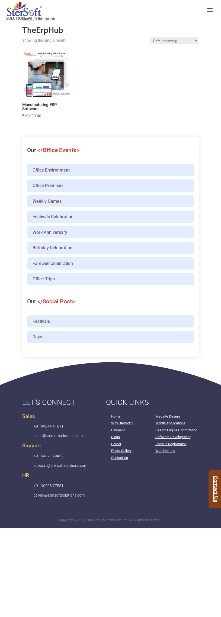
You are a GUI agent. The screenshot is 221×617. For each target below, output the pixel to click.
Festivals (41, 321)
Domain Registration (171, 444)
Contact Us (119, 458)
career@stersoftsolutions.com (59, 495)
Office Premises (48, 185)
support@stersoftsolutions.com (60, 465)
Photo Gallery (121, 451)
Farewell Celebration (53, 263)
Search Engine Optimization (176, 430)
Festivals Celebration (53, 216)
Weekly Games (47, 201)
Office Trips (44, 278)
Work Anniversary (50, 232)
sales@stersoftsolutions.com (58, 436)
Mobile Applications (170, 423)
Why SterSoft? (122, 423)
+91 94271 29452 (48, 456)
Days (37, 336)
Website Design (167, 416)
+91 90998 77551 (48, 486)
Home (115, 416)
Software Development (173, 437)
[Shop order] (174, 40)
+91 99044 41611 (48, 426)
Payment (118, 430)
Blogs (115, 437)
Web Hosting (165, 451)
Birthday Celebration (52, 247)
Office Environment (51, 170)
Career (116, 444)
